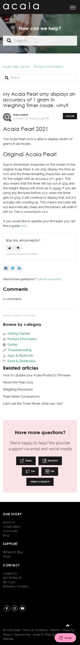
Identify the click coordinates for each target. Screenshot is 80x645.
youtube (22, 609)
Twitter (13, 268)
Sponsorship (23, 634)
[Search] (40, 78)
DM (30, 471)
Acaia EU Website (44, 634)
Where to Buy (13, 552)
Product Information (48, 67)
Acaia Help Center (16, 67)
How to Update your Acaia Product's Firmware (37, 375)
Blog (6, 535)
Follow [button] (70, 116)
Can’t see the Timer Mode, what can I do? (33, 403)
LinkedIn (19, 268)
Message (50, 461)
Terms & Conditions (35, 630)
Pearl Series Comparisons (21, 396)
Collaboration (11, 526)
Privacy (7, 634)
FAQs (7, 557)
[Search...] (40, 41)
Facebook (6, 268)
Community (10, 531)
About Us (9, 522)
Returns (55, 630)
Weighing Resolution (18, 389)
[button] (72, 7)
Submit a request (49, 279)
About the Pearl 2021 (18, 382)
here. (23, 226)
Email (26, 461)
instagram (14, 609)
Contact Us (10, 573)
